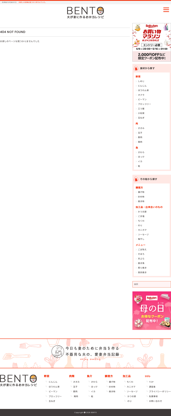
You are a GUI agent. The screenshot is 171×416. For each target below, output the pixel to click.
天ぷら (141, 258)
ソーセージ (143, 234)
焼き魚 (141, 263)
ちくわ (141, 220)
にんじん (142, 85)
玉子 (140, 132)
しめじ (141, 81)
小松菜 (141, 113)
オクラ (141, 95)
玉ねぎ (141, 117)
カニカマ (142, 230)
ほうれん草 (143, 90)
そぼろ (141, 254)
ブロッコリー (144, 104)
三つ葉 (141, 108)
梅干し (141, 239)
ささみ (141, 128)
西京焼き (142, 272)
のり (140, 225)
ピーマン (142, 99)
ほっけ (141, 156)
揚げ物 (141, 192)
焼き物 (141, 201)
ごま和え (142, 249)
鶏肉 (140, 142)
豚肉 (140, 137)
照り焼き (142, 267)
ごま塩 (141, 216)
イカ (140, 161)
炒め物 (141, 196)
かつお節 (142, 211)
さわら (141, 152)
